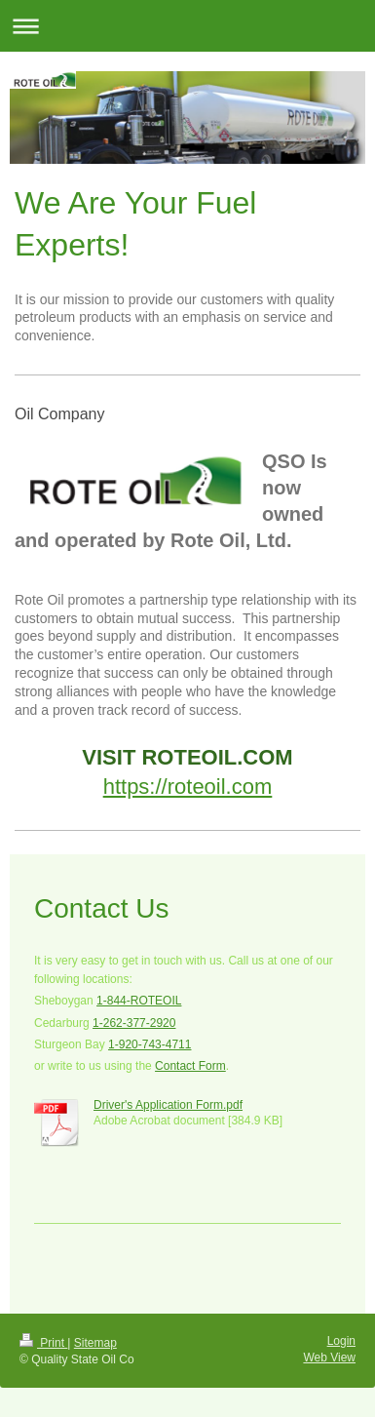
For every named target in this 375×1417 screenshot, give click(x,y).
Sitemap (95, 1343)
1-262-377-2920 (134, 1023)
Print (43, 1343)
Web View (329, 1357)
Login (341, 1341)
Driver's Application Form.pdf (168, 1105)
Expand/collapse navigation (187, 26)
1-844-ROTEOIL (138, 1000)
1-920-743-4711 (149, 1044)
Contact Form (190, 1066)
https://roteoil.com (188, 786)
